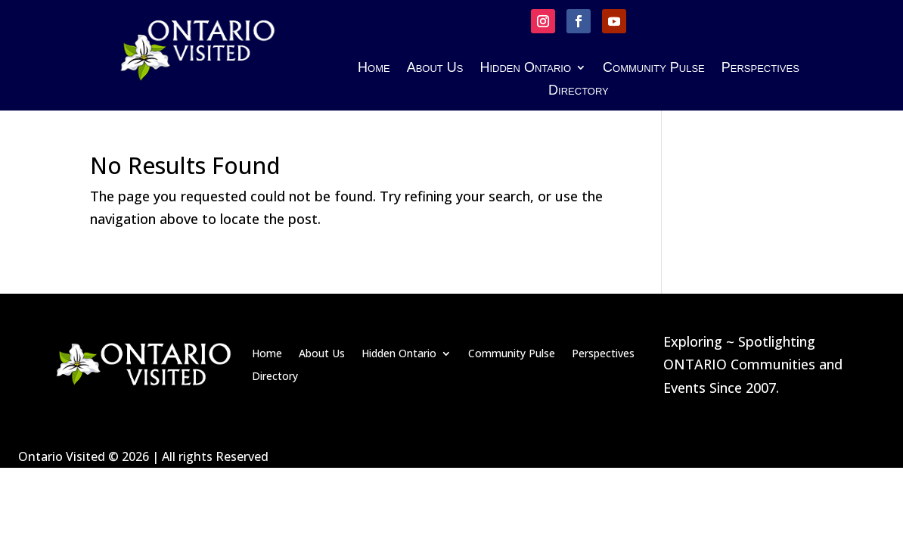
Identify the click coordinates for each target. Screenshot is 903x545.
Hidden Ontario (525, 68)
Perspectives (760, 68)
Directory (578, 91)
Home (374, 68)
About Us (435, 68)
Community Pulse (654, 68)
